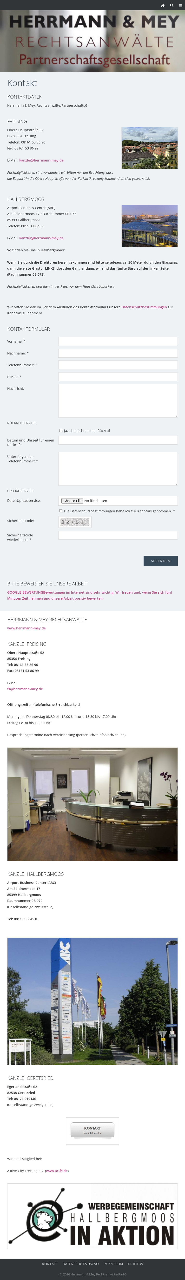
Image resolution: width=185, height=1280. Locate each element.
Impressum (113, 1263)
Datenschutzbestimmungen (144, 307)
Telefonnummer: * (22, 365)
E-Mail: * (14, 376)
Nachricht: (15, 388)
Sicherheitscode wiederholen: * (20, 537)
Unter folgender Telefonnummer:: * (22, 458)
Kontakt (50, 1263)
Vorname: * (16, 341)
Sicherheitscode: (20, 520)
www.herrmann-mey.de (26, 628)
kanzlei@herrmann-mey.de (41, 160)
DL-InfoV (135, 1263)
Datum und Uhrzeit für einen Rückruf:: (30, 442)
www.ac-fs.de (57, 1170)
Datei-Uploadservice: (24, 500)
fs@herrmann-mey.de (25, 689)
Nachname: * (18, 353)
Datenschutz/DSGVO (81, 1263)
